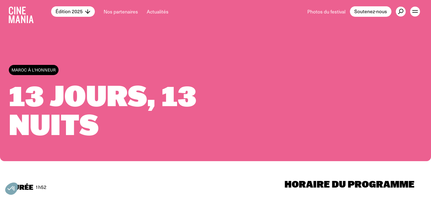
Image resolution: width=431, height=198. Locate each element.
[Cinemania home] (30, 11)
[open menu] (415, 11)
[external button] (401, 11)
